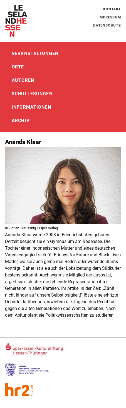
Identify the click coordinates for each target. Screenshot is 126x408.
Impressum (109, 17)
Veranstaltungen (35, 53)
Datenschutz (107, 25)
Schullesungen (32, 93)
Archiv (20, 120)
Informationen (31, 107)
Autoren (23, 80)
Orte (18, 67)
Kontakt (112, 9)
